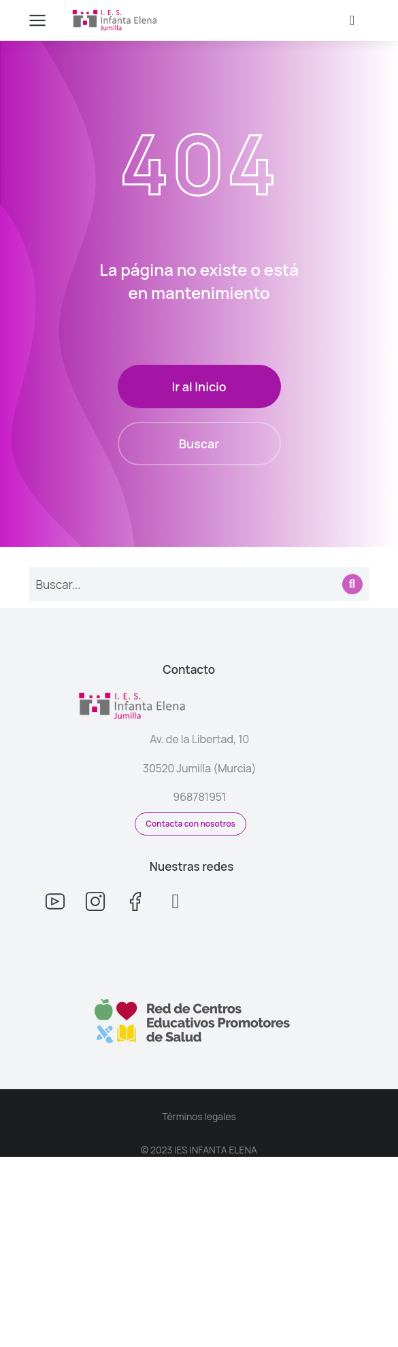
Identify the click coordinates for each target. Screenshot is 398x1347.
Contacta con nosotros (190, 823)
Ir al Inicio (198, 386)
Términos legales (199, 1116)
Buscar (199, 443)
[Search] (352, 584)
